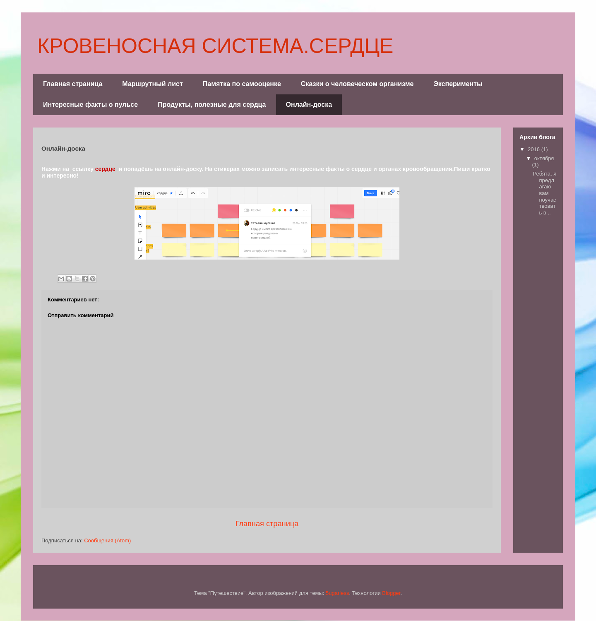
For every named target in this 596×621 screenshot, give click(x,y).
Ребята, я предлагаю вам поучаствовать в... (544, 193)
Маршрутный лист (152, 83)
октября (544, 158)
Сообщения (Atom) (107, 540)
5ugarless (337, 593)
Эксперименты (457, 83)
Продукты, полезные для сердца (212, 104)
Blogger (391, 593)
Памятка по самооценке (242, 83)
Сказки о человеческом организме (357, 83)
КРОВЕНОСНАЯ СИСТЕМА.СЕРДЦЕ (215, 46)
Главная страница (72, 83)
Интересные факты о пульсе (90, 104)
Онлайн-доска (309, 104)
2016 (534, 149)
